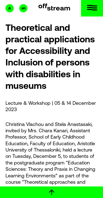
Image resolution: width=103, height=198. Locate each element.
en (23, 8)
